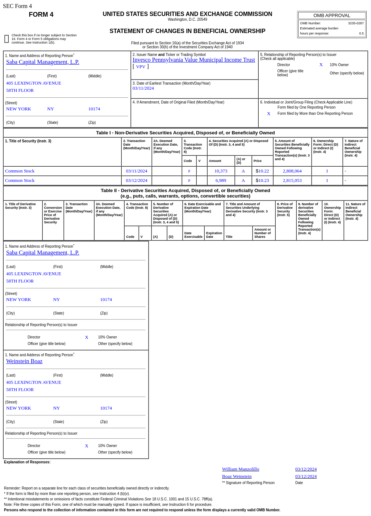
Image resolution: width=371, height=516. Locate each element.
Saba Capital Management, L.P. (42, 62)
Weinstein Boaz (24, 361)
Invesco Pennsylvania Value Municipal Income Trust (194, 60)
